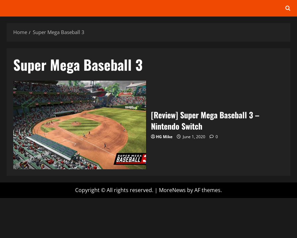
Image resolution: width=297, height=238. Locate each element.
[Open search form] (287, 8)
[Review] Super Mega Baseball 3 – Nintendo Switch (79, 125)
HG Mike (164, 136)
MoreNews (172, 190)
